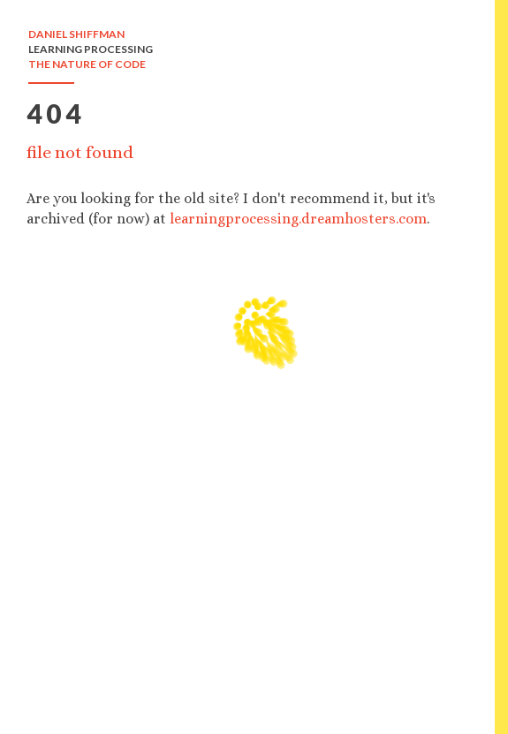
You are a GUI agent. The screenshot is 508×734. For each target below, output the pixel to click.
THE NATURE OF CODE (87, 64)
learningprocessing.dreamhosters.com (298, 218)
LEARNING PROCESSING (90, 49)
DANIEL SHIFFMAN (76, 34)
